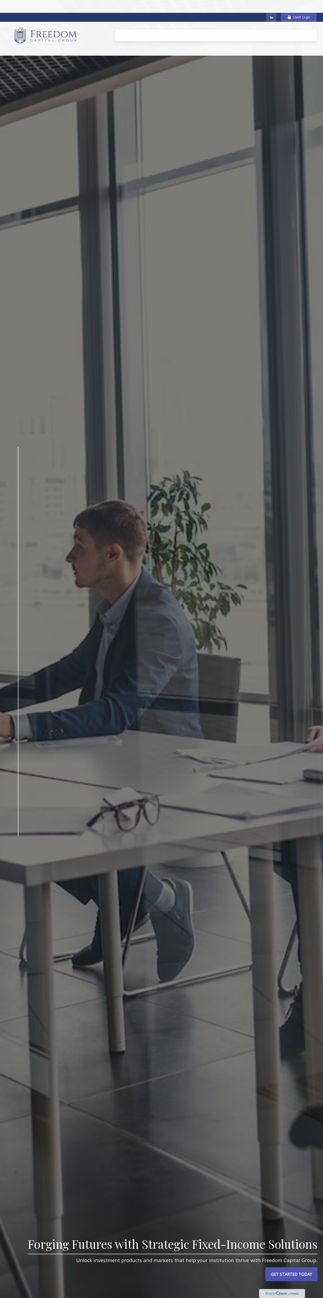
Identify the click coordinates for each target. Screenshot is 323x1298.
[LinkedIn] (271, 4)
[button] (132, 22)
